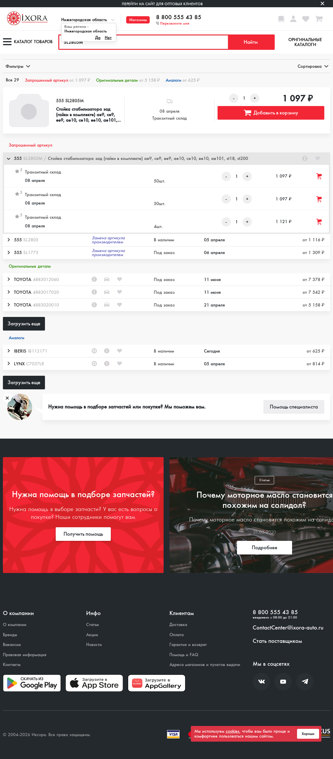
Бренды (10, 634)
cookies (232, 731)
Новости (94, 644)
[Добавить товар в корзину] (319, 176)
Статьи (92, 624)
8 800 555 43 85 (178, 17)
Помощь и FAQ (183, 654)
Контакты (12, 664)
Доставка (178, 624)
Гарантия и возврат (188, 644)
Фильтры (17, 66)
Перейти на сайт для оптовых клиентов (162, 3)
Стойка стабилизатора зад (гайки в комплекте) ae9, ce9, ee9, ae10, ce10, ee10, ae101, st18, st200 (86, 114)
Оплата (176, 634)
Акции (92, 634)
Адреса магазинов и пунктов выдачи (204, 664)
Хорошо (308, 733)
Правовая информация (24, 654)
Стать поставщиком (277, 641)
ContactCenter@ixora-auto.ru (288, 627)
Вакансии (12, 644)
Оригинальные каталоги (305, 42)
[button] (166, 158)
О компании (14, 624)
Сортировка (312, 66)
